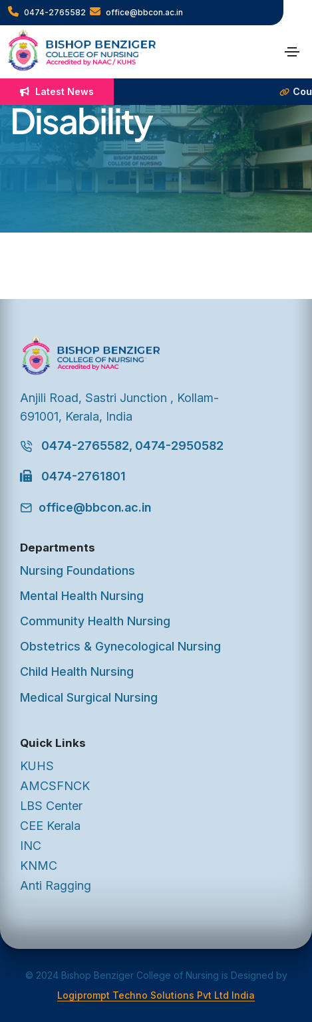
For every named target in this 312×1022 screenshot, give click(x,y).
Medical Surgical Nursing (89, 697)
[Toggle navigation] (292, 51)
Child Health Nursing (77, 671)
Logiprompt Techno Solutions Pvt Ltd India (156, 995)
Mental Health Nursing (82, 596)
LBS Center (51, 806)
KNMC (38, 865)
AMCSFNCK (55, 786)
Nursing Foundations (77, 570)
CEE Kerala (50, 826)
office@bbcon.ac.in (136, 11)
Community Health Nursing (95, 621)
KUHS (37, 766)
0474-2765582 (47, 11)
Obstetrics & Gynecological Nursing (120, 646)
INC (30, 846)
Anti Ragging (55, 885)
